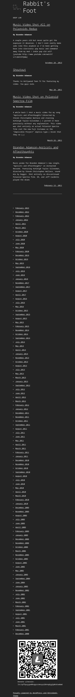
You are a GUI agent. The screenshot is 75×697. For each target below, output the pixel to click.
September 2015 (22, 314)
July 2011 (20, 432)
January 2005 (21, 574)
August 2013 (21, 365)
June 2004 (20, 582)
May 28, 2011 (55, 89)
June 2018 (20, 275)
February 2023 (22, 208)
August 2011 (21, 428)
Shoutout (19, 70)
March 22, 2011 (54, 140)
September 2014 (22, 338)
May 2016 (19, 306)
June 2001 (20, 622)
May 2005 (19, 570)
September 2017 (22, 287)
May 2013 (19, 373)
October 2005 (21, 559)
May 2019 (19, 263)
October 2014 (21, 334)
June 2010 (20, 484)
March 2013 (20, 377)
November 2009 (22, 511)
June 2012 (20, 393)
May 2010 (19, 488)
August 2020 (21, 235)
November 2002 (22, 590)
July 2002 (20, 594)
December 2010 (22, 460)
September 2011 (22, 425)
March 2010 (20, 495)
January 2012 (21, 409)
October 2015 (21, 310)
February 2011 (22, 452)
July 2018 (20, 271)
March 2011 (20, 448)
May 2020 (19, 247)
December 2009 (22, 507)
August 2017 (21, 291)
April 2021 (20, 224)
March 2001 (20, 626)
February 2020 (22, 251)
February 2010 (22, 499)
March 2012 (20, 401)
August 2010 (21, 476)
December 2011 (22, 413)
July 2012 (20, 389)
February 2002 (22, 606)
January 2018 (21, 279)
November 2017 (22, 283)
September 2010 (22, 472)
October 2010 (21, 468)
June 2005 (20, 566)
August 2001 (21, 614)
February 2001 (22, 629)
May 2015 (19, 322)
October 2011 (21, 421)
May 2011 (19, 440)
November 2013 (22, 358)
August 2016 (21, 298)
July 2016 (20, 302)
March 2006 (20, 551)
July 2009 (20, 519)
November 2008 (22, 543)
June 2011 (20, 436)
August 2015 (21, 318)
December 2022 (22, 212)
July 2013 (20, 369)
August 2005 (21, 562)
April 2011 (20, 444)
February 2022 (22, 216)
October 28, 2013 (53, 62)
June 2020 (20, 243)
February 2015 (22, 326)
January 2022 (21, 220)
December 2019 (22, 255)
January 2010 (21, 503)
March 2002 (20, 602)
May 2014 (19, 346)
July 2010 (20, 480)
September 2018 (22, 267)
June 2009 (20, 523)
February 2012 (22, 405)
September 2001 (22, 610)
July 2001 (20, 618)
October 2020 (21, 231)
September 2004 (22, 578)
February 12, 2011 (53, 185)
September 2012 (22, 385)
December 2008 (22, 539)
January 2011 (21, 456)
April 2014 (20, 350)
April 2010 (20, 492)
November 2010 (22, 464)
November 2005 (22, 555)
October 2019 (21, 259)
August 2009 (21, 515)
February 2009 (22, 531)
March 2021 (20, 227)
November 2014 (22, 330)
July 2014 (20, 342)
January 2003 (21, 586)
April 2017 (20, 294)
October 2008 (21, 547)
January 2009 (21, 535)
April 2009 (20, 527)
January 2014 (21, 354)
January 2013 (21, 381)
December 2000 (22, 633)
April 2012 (20, 397)
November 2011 (22, 417)
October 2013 (21, 361)
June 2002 (20, 598)
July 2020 (20, 239)
